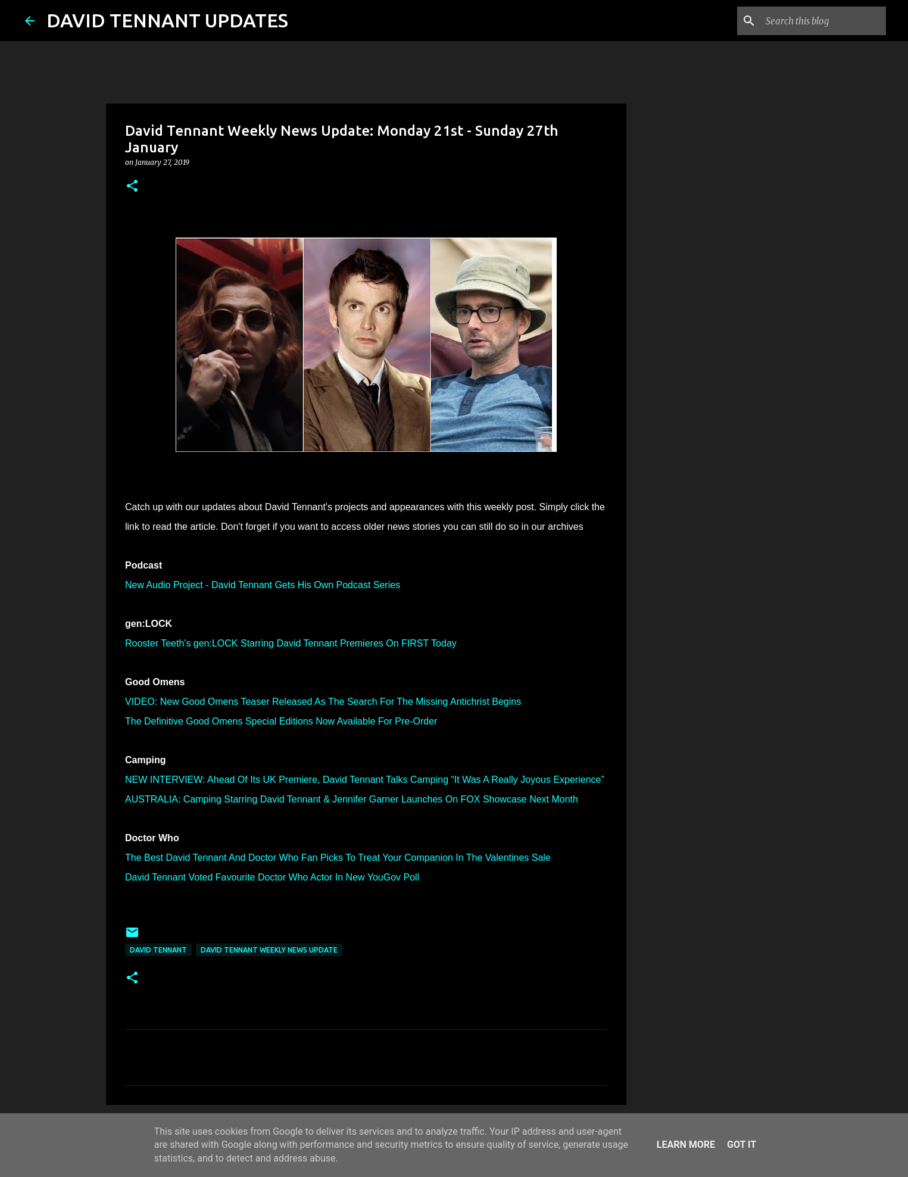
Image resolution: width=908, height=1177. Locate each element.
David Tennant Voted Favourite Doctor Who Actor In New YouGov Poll (272, 877)
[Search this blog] (823, 21)
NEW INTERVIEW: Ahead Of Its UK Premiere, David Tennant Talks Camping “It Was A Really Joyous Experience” (364, 780)
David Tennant (158, 950)
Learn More (686, 1144)
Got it (741, 1144)
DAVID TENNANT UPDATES (167, 20)
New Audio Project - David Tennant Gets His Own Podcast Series (262, 585)
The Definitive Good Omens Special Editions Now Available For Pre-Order (281, 721)
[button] (132, 187)
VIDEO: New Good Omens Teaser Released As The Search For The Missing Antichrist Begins (323, 702)
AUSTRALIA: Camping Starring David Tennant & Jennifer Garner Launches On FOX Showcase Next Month (351, 799)
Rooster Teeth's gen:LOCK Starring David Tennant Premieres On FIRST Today (291, 643)
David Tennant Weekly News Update (269, 950)
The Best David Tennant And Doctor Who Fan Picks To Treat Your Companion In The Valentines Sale (338, 858)
